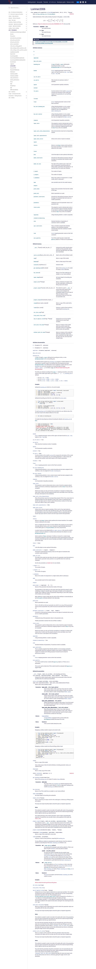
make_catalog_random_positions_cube (18, 48)
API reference (52, 2)
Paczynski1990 (13, 67)
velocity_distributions (14, 79)
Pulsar (11, 81)
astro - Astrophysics (13, 30)
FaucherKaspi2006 (14, 56)
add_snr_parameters (14, 44)
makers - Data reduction (14, 16)
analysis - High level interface (15, 26)
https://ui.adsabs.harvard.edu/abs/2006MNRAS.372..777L (50, 24)
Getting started (32, 2)
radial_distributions (14, 77)
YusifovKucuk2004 (14, 73)
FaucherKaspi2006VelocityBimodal (17, 57)
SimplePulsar (13, 85)
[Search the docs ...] (17, 7)
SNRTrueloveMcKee (14, 89)
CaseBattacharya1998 (14, 52)
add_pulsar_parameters (15, 40)
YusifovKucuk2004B (14, 75)
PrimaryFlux (12, 36)
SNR (11, 87)
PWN (11, 83)
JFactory (11, 34)
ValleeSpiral (12, 71)
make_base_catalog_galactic (16, 46)
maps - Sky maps (12, 20)
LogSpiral (12, 63)
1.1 (77, 2)
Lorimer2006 (12, 65)
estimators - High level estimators (16, 24)
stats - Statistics (12, 91)
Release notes (70, 2)
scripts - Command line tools (14, 93)
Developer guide (61, 2)
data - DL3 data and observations (15, 12)
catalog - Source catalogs (14, 28)
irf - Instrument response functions (16, 14)
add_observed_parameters (15, 38)
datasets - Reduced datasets (14, 18)
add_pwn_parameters (14, 42)
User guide (39, 2)
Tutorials (45, 2)
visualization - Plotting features (15, 95)
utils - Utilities (11, 97)
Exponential (12, 53)
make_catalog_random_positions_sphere (18, 50)
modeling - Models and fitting (15, 22)
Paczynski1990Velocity (14, 69)
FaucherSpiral (13, 61)
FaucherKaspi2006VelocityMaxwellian (17, 59)
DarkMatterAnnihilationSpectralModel (18, 32)
